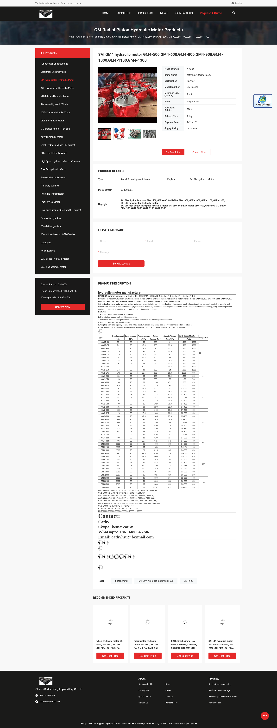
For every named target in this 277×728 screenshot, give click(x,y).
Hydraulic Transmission (52, 193)
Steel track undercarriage (53, 72)
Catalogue (46, 242)
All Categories (215, 703)
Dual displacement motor (53, 267)
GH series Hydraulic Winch (54, 153)
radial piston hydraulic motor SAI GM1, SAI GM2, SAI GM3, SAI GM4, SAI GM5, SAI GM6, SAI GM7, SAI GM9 (147, 645)
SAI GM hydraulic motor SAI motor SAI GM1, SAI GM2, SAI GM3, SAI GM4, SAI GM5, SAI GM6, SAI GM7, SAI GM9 (221, 645)
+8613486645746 (61, 297)
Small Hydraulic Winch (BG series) (58, 145)
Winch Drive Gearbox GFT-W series (58, 234)
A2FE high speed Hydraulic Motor (57, 88)
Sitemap (169, 696)
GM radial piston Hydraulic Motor (93, 36)
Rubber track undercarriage (54, 63)
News (167, 684)
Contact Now (62, 307)
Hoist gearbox (48, 250)
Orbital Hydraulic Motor (52, 120)
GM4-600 (188, 581)
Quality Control (144, 696)
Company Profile (145, 684)
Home (71, 36)
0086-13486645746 (67, 291)
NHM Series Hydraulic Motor (55, 96)
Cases (168, 690)
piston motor (121, 581)
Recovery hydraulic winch (53, 177)
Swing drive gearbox (51, 218)
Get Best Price (173, 152)
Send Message (121, 263)
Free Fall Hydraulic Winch (53, 169)
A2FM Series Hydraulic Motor (55, 112)
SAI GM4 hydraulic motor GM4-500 (155, 581)
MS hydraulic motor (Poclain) (55, 128)
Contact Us (143, 703)
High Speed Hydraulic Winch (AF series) (61, 161)
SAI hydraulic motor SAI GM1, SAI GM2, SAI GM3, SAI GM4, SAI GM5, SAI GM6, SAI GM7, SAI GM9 (184, 645)
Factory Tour (143, 690)
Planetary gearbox (50, 185)
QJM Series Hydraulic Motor (55, 259)
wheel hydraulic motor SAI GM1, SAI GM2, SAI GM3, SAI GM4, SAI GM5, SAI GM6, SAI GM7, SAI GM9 (109, 645)
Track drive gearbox (50, 202)
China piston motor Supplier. (92, 723)
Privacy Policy (171, 703)
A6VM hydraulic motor (52, 137)
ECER (194, 723)
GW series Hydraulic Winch (54, 104)
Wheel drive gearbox (51, 226)
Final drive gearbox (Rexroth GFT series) (61, 210)
